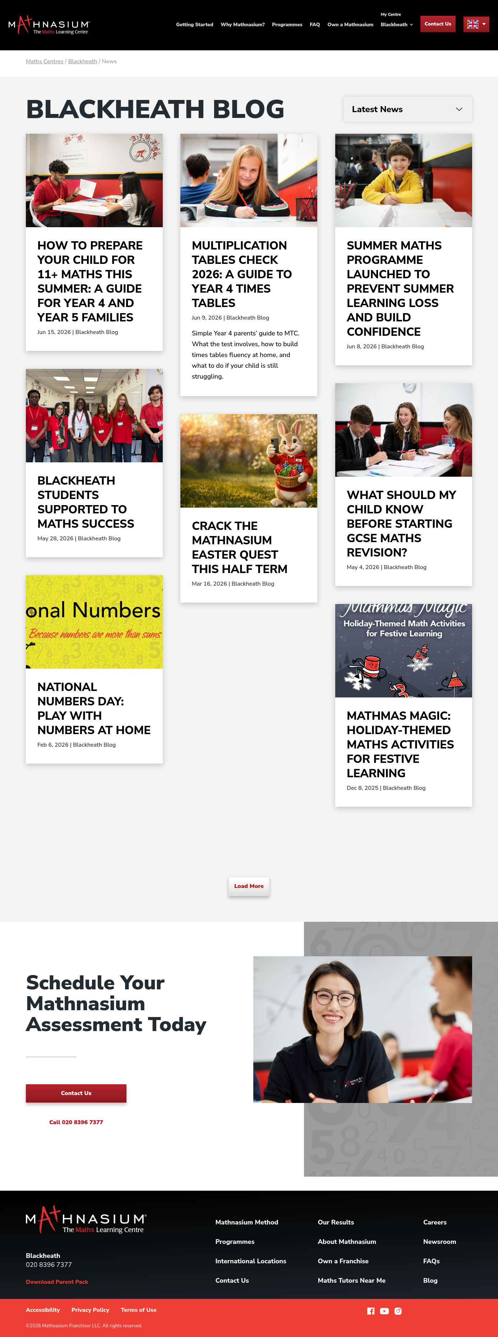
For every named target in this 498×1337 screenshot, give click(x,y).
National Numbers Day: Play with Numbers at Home (94, 708)
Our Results (336, 1222)
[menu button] (476, 24)
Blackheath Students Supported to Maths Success (85, 502)
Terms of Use (138, 1310)
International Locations (251, 1261)
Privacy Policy (90, 1310)
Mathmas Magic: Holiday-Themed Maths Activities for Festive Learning (400, 744)
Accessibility (43, 1310)
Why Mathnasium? (242, 25)
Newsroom (439, 1241)
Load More (249, 886)
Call (76, 1122)
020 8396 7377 (49, 1264)
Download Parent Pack (57, 1282)
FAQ (315, 25)
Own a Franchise (343, 1261)
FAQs (431, 1261)
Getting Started (194, 25)
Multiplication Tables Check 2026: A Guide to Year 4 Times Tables (242, 274)
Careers (435, 1222)
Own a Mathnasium (350, 25)
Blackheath (82, 61)
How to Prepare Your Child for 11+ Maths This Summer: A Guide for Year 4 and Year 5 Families (90, 281)
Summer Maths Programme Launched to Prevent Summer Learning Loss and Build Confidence (400, 289)
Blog (430, 1280)
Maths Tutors (352, 1280)
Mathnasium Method (247, 1222)
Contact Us (438, 24)
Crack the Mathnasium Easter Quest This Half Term (239, 547)
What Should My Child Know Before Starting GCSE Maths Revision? (401, 523)
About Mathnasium (347, 1241)
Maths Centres (45, 61)
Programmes (287, 25)
